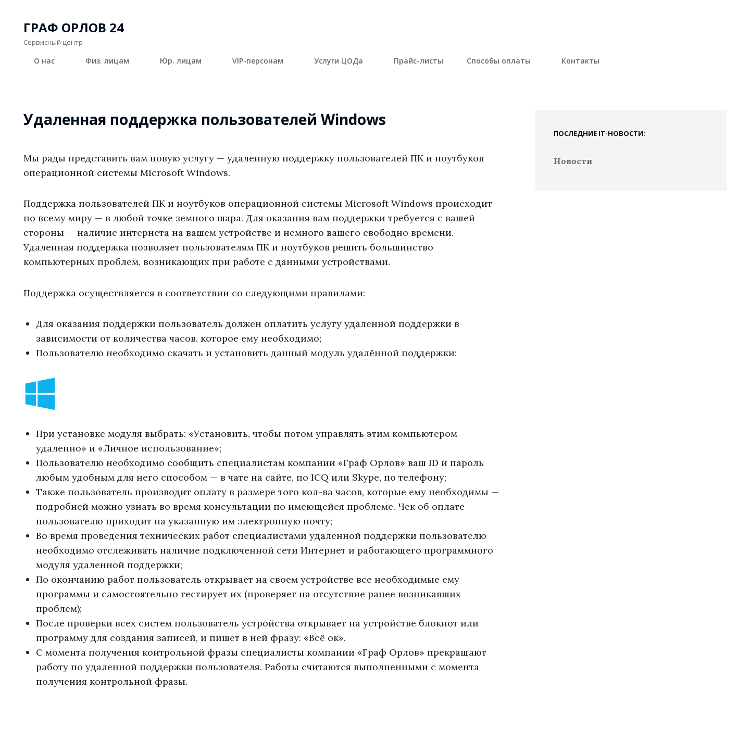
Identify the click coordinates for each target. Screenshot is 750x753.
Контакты (580, 61)
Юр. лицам (187, 61)
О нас (50, 61)
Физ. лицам (113, 61)
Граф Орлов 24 (73, 27)
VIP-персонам (263, 61)
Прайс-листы (418, 61)
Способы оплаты (505, 61)
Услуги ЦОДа (344, 61)
